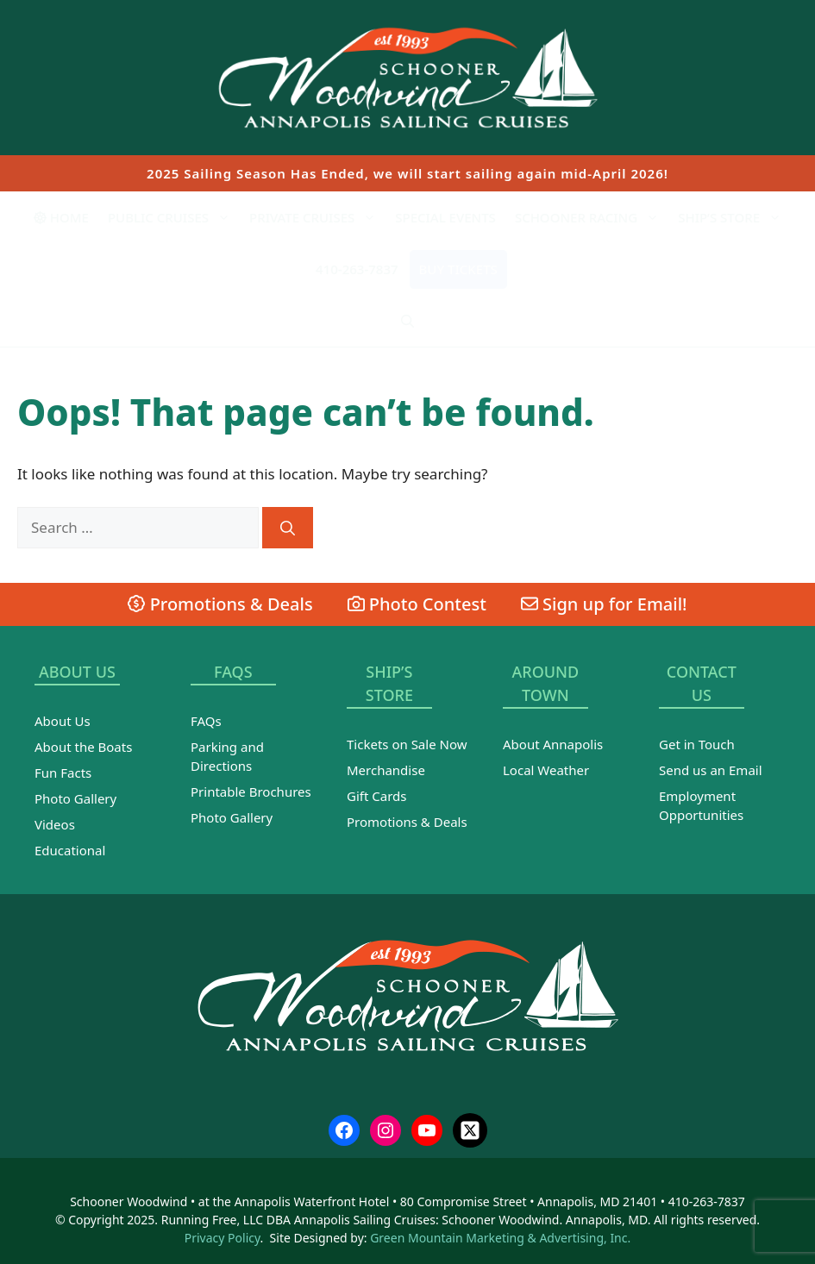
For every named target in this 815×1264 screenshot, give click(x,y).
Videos (54, 824)
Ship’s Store (734, 217)
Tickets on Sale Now (407, 744)
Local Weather (546, 770)
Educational (69, 850)
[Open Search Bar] (407, 321)
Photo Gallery (75, 798)
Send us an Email (710, 770)
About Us (62, 720)
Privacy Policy (222, 1238)
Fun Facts (62, 772)
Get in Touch (697, 744)
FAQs (206, 720)
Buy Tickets (458, 269)
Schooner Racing (591, 217)
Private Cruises (317, 217)
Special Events (445, 217)
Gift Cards (376, 795)
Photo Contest (417, 604)
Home (61, 217)
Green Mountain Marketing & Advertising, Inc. (500, 1238)
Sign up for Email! (604, 604)
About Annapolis (553, 744)
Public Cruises (174, 217)
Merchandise (386, 770)
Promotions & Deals (220, 604)
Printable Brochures (251, 791)
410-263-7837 (357, 269)
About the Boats (83, 746)
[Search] (287, 527)
